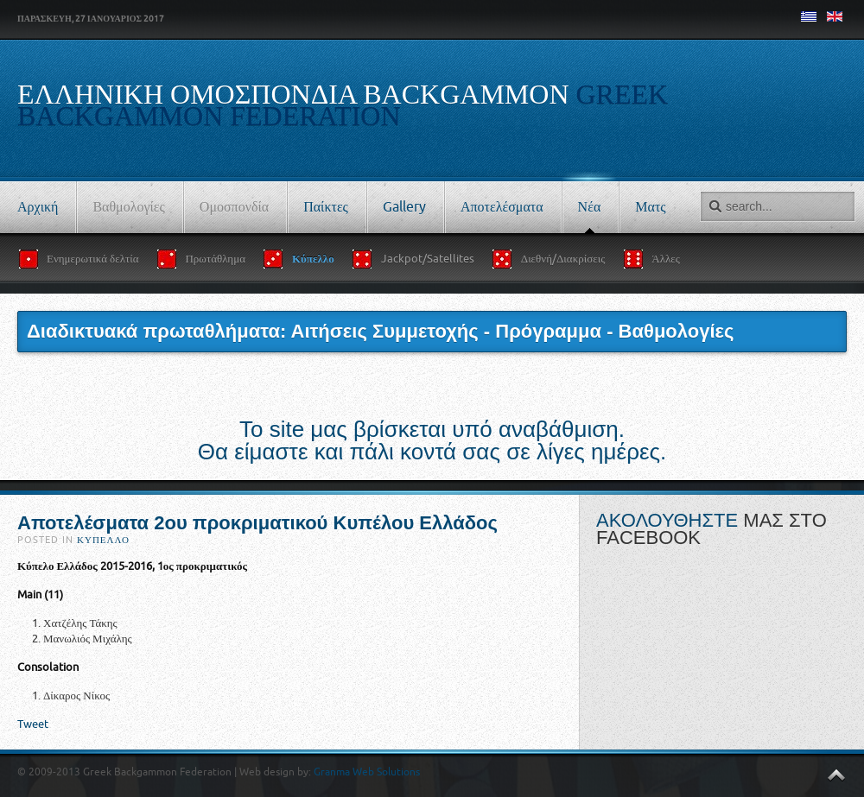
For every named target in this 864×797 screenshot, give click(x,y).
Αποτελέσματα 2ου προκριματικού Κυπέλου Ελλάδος (257, 523)
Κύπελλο (103, 540)
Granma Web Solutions (367, 772)
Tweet (32, 724)
